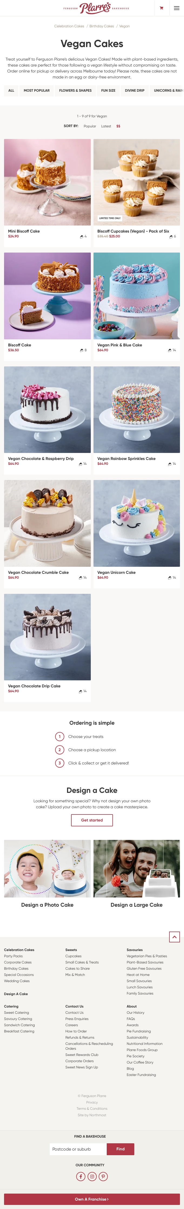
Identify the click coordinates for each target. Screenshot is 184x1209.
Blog (130, 1069)
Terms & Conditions (92, 1109)
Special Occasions (19, 975)
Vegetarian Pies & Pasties (147, 956)
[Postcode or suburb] (78, 1149)
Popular (90, 126)
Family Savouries (140, 994)
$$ (118, 126)
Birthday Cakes (101, 26)
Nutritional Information (145, 1044)
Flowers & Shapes (75, 91)
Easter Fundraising (141, 1075)
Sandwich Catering (19, 1025)
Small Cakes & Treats (82, 962)
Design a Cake (16, 994)
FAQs (131, 1019)
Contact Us (74, 1007)
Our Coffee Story (140, 1063)
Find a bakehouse (90, 1137)
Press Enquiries (77, 1019)
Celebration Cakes (69, 26)
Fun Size (108, 91)
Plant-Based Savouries (145, 962)
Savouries (135, 950)
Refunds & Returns (79, 1038)
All (11, 91)
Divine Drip (135, 91)
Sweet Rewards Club (81, 1055)
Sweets (71, 950)
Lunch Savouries (140, 987)
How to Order (76, 1031)
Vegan (124, 26)
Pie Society (136, 1056)
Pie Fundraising (139, 1031)
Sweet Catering (16, 1013)
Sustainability (137, 1038)
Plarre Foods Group (142, 1050)
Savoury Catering (18, 1019)
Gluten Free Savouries (144, 969)
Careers (71, 1025)
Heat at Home (138, 975)
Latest (106, 126)
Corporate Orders (79, 1061)
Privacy (92, 1103)
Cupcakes (73, 956)
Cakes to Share (77, 969)
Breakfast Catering (19, 1031)
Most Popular (36, 91)
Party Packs (13, 956)
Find (120, 1149)
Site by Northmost (92, 1115)
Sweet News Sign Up (81, 1067)
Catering (11, 1007)
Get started (92, 820)
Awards (133, 1025)
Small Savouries (139, 981)
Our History (135, 1013)
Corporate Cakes (18, 962)
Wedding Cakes (17, 981)
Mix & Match (75, 975)
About (132, 1007)
